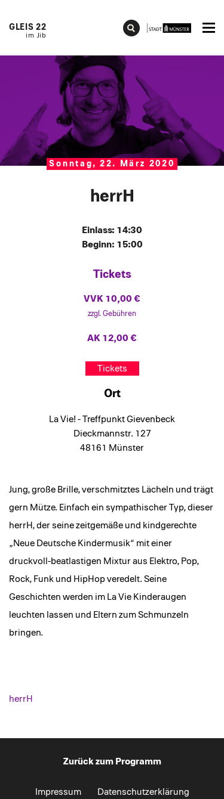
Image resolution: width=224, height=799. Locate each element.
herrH (21, 699)
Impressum (58, 792)
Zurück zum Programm (112, 761)
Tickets (112, 368)
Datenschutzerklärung (143, 792)
